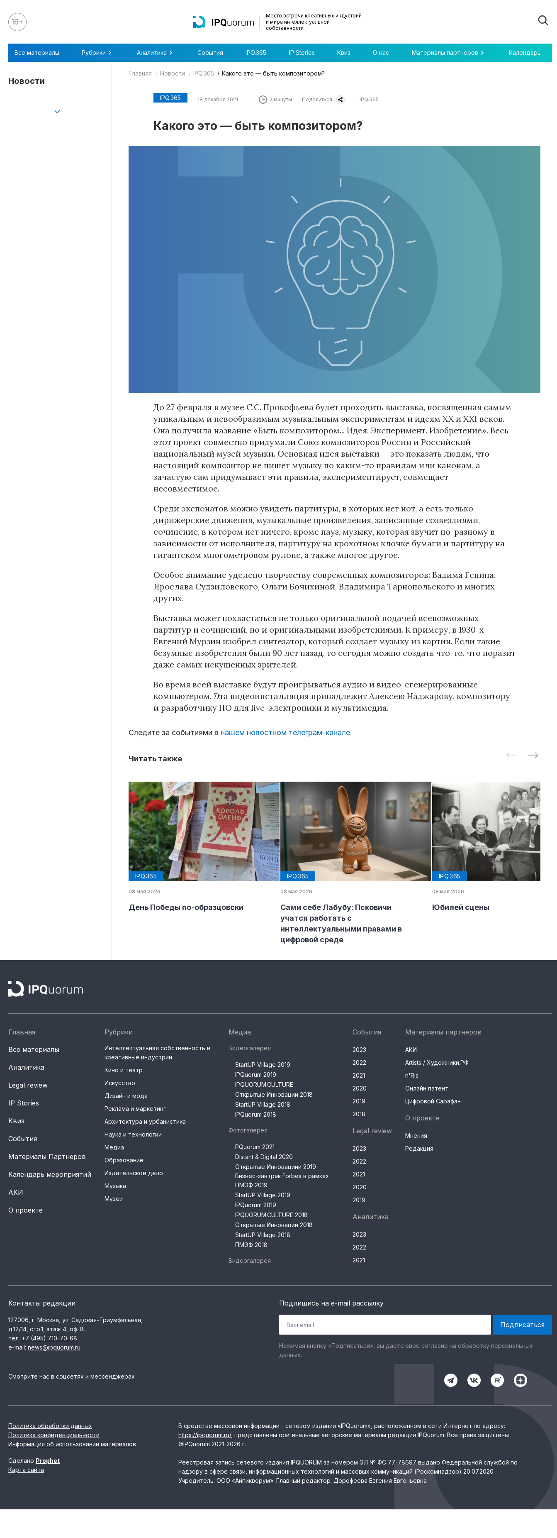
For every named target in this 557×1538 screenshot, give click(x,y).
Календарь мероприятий (49, 1174)
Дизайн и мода (126, 1095)
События (210, 52)
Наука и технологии (133, 1134)
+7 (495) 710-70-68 (49, 1338)
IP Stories (302, 52)
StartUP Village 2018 (262, 1104)
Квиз (343, 52)
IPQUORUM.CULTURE (264, 1084)
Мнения (416, 1135)
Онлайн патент (426, 1088)
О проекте (25, 1210)
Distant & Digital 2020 (264, 1156)
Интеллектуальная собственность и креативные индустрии (157, 1052)
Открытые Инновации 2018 (274, 1094)
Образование (124, 1160)
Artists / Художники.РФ (437, 1062)
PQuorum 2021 (255, 1146)
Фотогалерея (248, 1130)
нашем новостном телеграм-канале (285, 732)
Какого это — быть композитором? (273, 73)
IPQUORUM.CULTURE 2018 (271, 1214)
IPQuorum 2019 (255, 1074)
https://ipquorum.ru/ (204, 1434)
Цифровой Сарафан (433, 1101)
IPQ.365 (256, 52)
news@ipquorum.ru (54, 1347)
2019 (359, 1101)
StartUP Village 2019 (262, 1064)
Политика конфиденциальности (54, 1434)
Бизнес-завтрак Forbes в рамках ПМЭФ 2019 (282, 1180)
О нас (381, 52)
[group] (198, 847)
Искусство (120, 1082)
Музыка (115, 1185)
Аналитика (156, 53)
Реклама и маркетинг (135, 1108)
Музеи (114, 1198)
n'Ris (411, 1075)
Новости (172, 73)
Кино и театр (124, 1069)
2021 (359, 1075)
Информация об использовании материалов (72, 1444)
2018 (359, 1113)
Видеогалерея (250, 1047)
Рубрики (98, 53)
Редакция (419, 1148)
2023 (359, 1049)
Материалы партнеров (449, 53)
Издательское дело (134, 1172)
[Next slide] (532, 756)
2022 (359, 1062)
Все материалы (37, 52)
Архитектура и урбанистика (145, 1121)
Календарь (525, 52)
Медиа (114, 1147)
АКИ (15, 1192)
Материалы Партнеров (47, 1156)
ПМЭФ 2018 (251, 1244)
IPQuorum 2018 (255, 1114)
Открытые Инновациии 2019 (275, 1166)
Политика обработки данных (50, 1425)
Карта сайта (26, 1469)
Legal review (28, 1085)
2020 (360, 1088)
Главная (140, 73)
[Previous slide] (511, 756)
